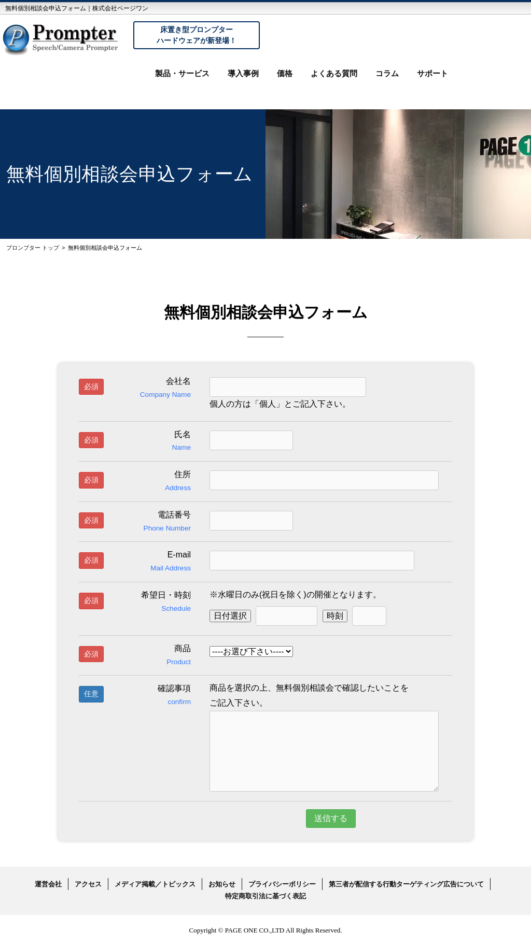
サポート (432, 73)
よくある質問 (334, 73)
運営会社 (48, 884)
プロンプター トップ (32, 248)
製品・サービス (182, 73)
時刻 (335, 615)
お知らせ (221, 884)
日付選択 (230, 615)
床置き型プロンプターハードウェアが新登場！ (196, 35)
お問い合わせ (492, 82)
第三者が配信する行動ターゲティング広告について (406, 884)
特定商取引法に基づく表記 (265, 896)
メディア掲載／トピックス (155, 884)
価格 (284, 73)
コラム (387, 73)
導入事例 (243, 73)
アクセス (88, 884)
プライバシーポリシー (282, 884)
